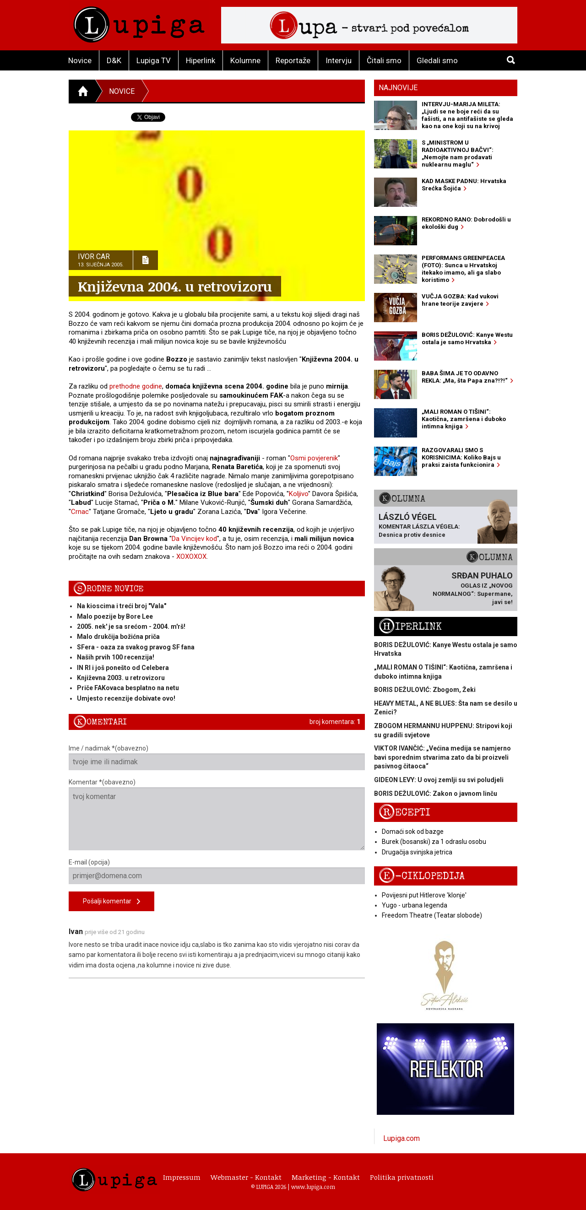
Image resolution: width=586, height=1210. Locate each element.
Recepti (404, 812)
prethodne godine (135, 386)
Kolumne (245, 60)
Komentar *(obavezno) (217, 814)
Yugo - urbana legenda (414, 905)
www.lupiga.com (313, 1186)
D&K (114, 60)
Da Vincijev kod (194, 539)
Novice (80, 60)
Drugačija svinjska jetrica (417, 852)
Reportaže (293, 60)
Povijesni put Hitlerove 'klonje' (424, 895)
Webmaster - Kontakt (246, 1177)
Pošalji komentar (111, 902)
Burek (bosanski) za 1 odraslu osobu (434, 841)
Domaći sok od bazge (413, 831)
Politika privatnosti (402, 1177)
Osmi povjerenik (314, 458)
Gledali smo (437, 60)
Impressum (182, 1177)
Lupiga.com (401, 1138)
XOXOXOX (191, 556)
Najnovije (398, 87)
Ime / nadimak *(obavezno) (217, 757)
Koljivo (298, 494)
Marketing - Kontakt (326, 1177)
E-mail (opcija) (217, 871)
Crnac (80, 512)
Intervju (339, 60)
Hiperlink (200, 60)
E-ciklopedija (422, 876)
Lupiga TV (153, 60)
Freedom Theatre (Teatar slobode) (432, 915)
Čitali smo (384, 60)
